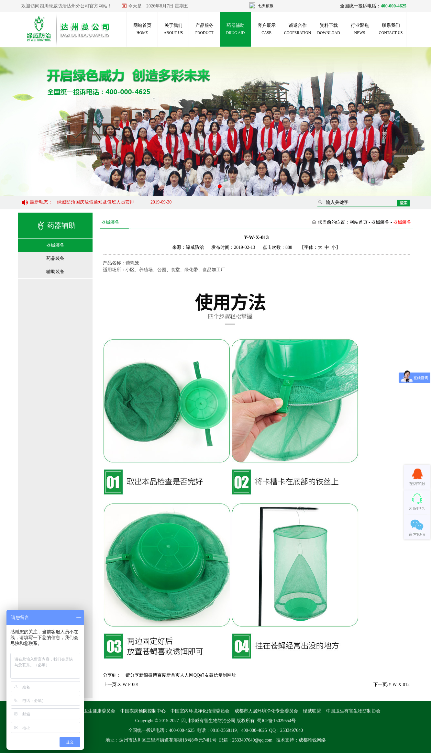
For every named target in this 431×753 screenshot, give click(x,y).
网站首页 (142, 29)
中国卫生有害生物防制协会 (353, 716)
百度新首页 (168, 675)
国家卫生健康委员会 (94, 716)
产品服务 (204, 29)
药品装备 (55, 258)
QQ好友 (201, 675)
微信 (213, 675)
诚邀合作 (297, 29)
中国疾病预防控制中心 (143, 716)
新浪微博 (148, 675)
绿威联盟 (312, 716)
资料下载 (328, 29)
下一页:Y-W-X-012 (391, 684)
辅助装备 (55, 271)
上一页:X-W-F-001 (121, 684)
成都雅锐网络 (312, 745)
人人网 (186, 675)
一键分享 (130, 675)
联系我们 (391, 29)
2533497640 (291, 735)
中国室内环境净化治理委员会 (200, 716)
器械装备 (55, 245)
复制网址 (227, 675)
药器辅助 (235, 29)
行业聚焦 (360, 29)
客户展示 (267, 29)
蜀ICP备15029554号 (276, 725)
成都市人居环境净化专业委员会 (266, 716)
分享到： (112, 675)
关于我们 (173, 29)
